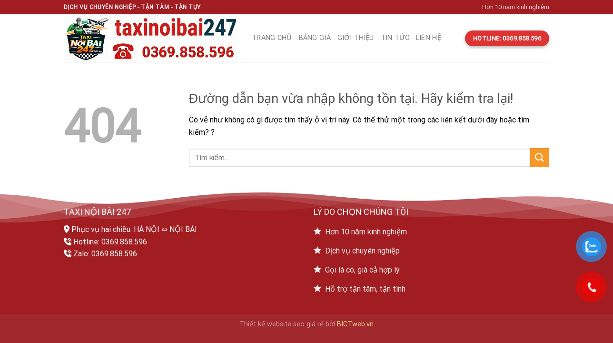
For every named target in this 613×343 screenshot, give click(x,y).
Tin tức (395, 38)
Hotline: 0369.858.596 (110, 241)
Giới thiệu (355, 38)
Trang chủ (272, 38)
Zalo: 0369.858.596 (105, 253)
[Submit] (539, 157)
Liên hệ (428, 38)
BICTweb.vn (355, 324)
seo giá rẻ (308, 324)
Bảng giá (315, 38)
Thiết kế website (265, 324)
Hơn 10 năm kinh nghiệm (515, 6)
